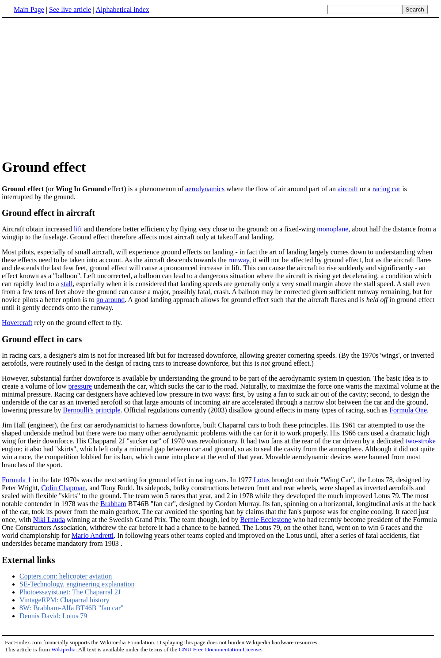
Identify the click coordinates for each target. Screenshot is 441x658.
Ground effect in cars (42, 339)
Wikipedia (63, 649)
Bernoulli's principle (91, 410)
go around (110, 299)
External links (28, 560)
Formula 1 (16, 480)
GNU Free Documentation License (220, 649)
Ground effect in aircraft (48, 213)
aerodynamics (204, 189)
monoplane (332, 229)
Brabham (113, 503)
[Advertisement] (220, 88)
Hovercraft (17, 322)
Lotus (262, 480)
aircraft (348, 189)
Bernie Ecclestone (265, 519)
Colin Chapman (63, 488)
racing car (387, 189)
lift (78, 229)
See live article (70, 9)
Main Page (29, 9)
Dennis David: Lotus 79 (53, 616)
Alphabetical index (122, 9)
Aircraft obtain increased (38, 229)
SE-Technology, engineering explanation (76, 584)
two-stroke (420, 441)
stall (67, 283)
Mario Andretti (93, 535)
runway (238, 260)
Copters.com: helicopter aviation (65, 576)
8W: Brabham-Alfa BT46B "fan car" (71, 608)
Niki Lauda (49, 519)
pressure (80, 386)
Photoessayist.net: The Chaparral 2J (70, 592)
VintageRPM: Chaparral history (64, 600)
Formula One (408, 410)
